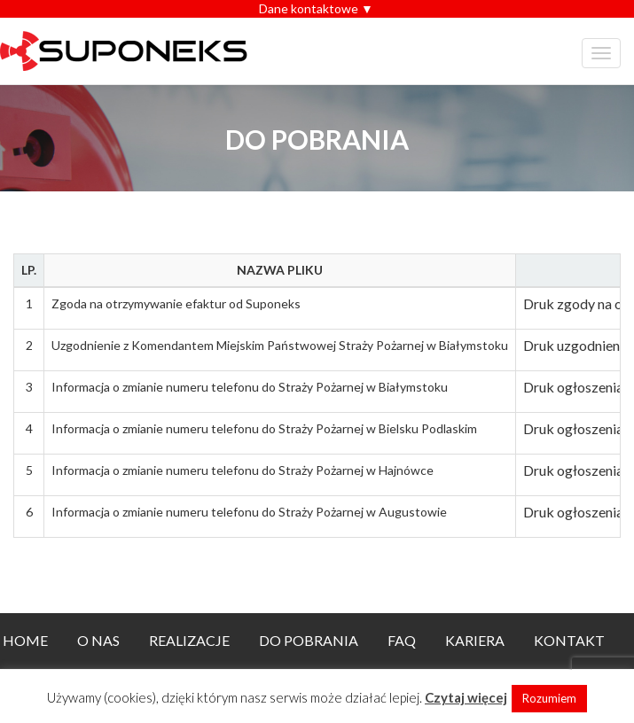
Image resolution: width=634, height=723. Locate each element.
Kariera (475, 640)
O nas (98, 640)
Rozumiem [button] (549, 698)
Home (25, 640)
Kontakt (569, 640)
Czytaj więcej (466, 697)
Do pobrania (308, 640)
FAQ (401, 640)
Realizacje (189, 640)
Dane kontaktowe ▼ (316, 8)
